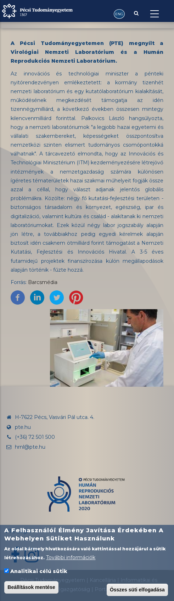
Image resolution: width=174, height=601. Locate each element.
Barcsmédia (42, 282)
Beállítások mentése (31, 588)
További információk (70, 558)
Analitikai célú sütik (38, 572)
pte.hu (23, 427)
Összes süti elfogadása (137, 590)
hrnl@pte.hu (25, 447)
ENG (119, 14)
